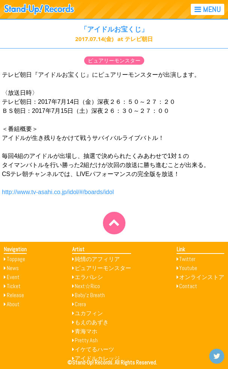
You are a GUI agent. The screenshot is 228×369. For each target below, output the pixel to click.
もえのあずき (92, 322)
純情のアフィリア (97, 259)
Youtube (188, 268)
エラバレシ (89, 277)
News (13, 268)
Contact (188, 286)
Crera (80, 304)
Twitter (187, 259)
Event (13, 277)
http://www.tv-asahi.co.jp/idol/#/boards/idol (58, 192)
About (13, 304)
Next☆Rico (87, 286)
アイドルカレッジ (97, 358)
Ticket (14, 286)
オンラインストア (201, 277)
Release (15, 295)
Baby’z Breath (90, 295)
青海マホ (86, 331)
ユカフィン (89, 313)
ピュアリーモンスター (114, 61)
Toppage (16, 259)
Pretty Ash (86, 340)
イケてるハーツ (94, 349)
